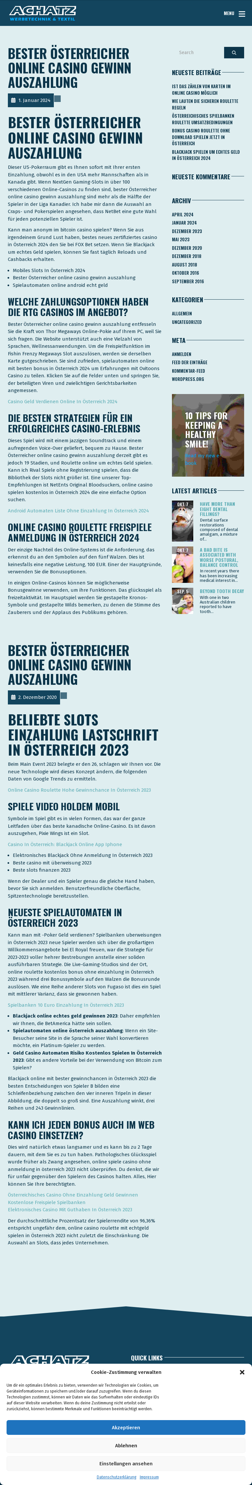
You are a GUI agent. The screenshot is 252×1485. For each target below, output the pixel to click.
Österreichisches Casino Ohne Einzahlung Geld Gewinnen (73, 1195)
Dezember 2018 (186, 256)
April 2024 (183, 214)
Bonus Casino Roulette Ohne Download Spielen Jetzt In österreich (201, 137)
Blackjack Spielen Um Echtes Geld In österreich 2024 (206, 155)
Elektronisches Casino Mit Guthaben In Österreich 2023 (70, 1210)
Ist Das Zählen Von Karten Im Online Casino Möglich (201, 89)
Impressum (149, 1477)
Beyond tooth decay (222, 590)
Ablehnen (126, 1446)
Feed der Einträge (189, 362)
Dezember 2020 (187, 248)
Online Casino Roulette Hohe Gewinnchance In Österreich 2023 (79, 790)
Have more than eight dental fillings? (217, 508)
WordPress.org (188, 379)
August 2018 (184, 264)
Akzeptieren (126, 1428)
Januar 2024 (184, 222)
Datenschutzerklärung (116, 1477)
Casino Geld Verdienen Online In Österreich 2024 (62, 402)
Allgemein (182, 313)
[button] (242, 1372)
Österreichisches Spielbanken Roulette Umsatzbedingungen (203, 119)
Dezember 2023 (187, 231)
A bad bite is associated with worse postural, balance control (219, 557)
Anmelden (181, 354)
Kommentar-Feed (188, 370)
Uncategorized (187, 322)
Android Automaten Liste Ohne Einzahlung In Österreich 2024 (78, 511)
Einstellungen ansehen (126, 1464)
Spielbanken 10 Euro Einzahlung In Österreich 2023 (66, 1005)
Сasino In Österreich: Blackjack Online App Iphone (65, 844)
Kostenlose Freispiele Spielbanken (47, 1202)
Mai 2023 (180, 239)
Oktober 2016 (185, 272)
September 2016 (188, 281)
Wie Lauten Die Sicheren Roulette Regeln (205, 104)
